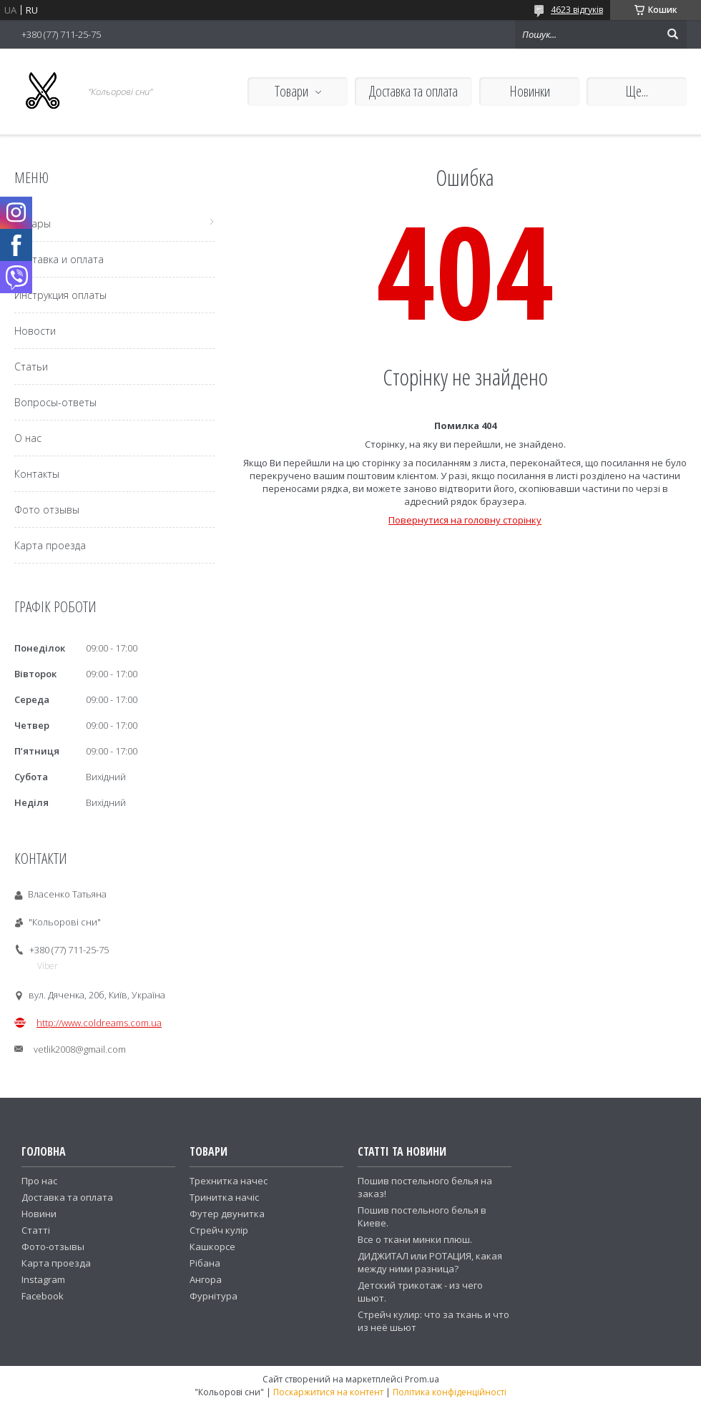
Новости (35, 331)
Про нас (39, 1180)
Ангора (206, 1279)
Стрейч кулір (219, 1230)
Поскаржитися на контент (328, 1392)
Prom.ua (422, 1379)
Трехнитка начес (229, 1180)
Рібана (205, 1263)
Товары (32, 223)
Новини (39, 1213)
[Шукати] (672, 34)
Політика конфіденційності (449, 1392)
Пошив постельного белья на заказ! (425, 1187)
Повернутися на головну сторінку (464, 519)
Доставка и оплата (59, 259)
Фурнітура (213, 1295)
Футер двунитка (227, 1213)
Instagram (43, 1279)
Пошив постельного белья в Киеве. (422, 1216)
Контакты (36, 474)
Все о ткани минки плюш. (415, 1239)
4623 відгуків (577, 10)
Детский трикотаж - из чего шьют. (420, 1291)
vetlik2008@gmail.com (80, 1049)
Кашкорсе (212, 1246)
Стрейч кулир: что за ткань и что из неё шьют (433, 1321)
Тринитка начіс (224, 1197)
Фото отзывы (46, 509)
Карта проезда (50, 545)
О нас (27, 438)
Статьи (31, 366)
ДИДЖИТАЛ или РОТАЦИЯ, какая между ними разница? (430, 1262)
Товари (291, 91)
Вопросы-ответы (55, 402)
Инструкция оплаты (60, 295)
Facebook (42, 1295)
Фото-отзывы (52, 1246)
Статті (35, 1230)
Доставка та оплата (413, 91)
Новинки (529, 91)
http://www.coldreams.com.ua (99, 1022)
